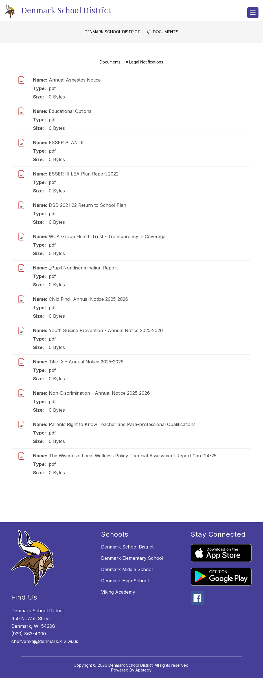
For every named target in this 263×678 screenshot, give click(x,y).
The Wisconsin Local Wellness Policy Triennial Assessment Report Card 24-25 (132, 455)
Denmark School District (112, 31)
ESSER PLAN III (66, 142)
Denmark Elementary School (132, 558)
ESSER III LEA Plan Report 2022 (84, 174)
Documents (165, 31)
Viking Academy (118, 592)
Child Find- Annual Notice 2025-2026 (88, 299)
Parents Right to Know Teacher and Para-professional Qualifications (122, 424)
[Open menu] (252, 12)
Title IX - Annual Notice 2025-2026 (86, 362)
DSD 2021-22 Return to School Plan (87, 205)
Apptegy (143, 670)
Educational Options (70, 111)
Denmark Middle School (127, 569)
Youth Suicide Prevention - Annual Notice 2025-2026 (106, 330)
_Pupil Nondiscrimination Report (83, 268)
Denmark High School (125, 580)
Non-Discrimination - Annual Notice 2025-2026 (99, 393)
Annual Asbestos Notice (75, 80)
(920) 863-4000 (28, 634)
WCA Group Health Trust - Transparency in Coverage (107, 236)
